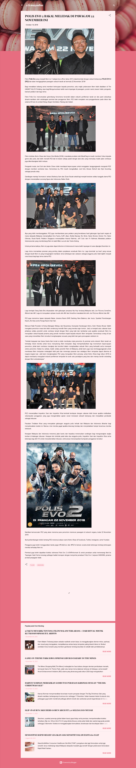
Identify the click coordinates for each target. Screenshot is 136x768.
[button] (109, 15)
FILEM (32, 565)
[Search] (114, 6)
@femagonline (34, 5)
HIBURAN (40, 565)
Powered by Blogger (68, 762)
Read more (107, 652)
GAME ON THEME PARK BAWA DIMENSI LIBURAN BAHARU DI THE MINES (60, 658)
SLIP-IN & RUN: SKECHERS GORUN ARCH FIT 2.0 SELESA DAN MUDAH (59, 710)
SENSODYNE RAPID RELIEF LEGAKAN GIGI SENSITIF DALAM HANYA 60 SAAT (62, 735)
